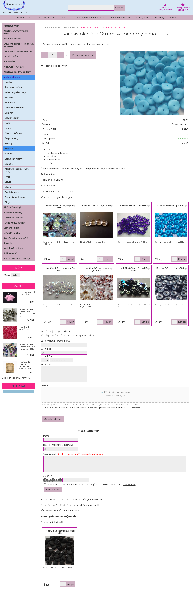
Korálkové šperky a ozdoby (17, 72)
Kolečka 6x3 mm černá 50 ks (170, 268)
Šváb (7, 123)
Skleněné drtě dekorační (15, 238)
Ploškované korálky (13, 217)
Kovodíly (7, 243)
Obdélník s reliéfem (15, 197)
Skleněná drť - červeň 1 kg (25, 328)
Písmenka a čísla (13, 87)
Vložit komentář (88, 430)
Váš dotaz (52, 156)
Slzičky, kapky (12, 118)
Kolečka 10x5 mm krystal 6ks (96, 205)
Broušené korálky (12, 38)
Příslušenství (9, 253)
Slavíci (8, 187)
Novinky (159, 17)
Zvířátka (9, 97)
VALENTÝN (9, 61)
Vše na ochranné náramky (16, 258)
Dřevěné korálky (11, 228)
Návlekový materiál (13, 248)
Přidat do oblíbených (54, 65)
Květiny (8, 143)
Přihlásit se (165, 7)
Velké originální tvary (15, 92)
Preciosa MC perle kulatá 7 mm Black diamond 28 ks (27, 312)
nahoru (188, 587)
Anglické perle (12, 192)
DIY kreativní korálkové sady (17, 51)
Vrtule (8, 182)
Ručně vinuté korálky (14, 222)
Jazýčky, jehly (12, 138)
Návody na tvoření (120, 17)
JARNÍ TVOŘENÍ (11, 56)
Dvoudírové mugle (14, 107)
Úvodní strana (25, 17)
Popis (50, 149)
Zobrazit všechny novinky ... (17, 377)
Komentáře (53, 159)
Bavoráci (9, 153)
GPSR (50, 163)
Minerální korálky (11, 233)
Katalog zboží (46, 17)
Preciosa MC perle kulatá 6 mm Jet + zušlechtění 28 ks (27, 346)
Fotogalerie (142, 17)
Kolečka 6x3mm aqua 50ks (171, 205)
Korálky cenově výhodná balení (15, 32)
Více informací (134, 408)
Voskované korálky (12, 212)
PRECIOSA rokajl (12, 207)
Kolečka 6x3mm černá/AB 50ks (134, 269)
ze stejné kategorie (57, 153)
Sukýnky (9, 113)
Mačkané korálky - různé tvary (17, 170)
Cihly (7, 202)
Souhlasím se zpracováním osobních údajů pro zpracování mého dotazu (85, 407)
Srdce (8, 128)
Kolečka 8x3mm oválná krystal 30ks (97, 269)
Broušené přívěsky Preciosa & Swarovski (18, 45)
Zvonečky (10, 102)
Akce (173, 17)
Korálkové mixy (11, 26)
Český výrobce (179, 124)
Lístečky (9, 164)
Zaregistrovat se (165, 10)
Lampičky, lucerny (14, 159)
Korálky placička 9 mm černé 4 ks (59, 532)
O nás (63, 17)
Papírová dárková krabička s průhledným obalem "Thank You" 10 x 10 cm (27, 365)
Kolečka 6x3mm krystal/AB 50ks (59, 269)
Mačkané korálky (11, 77)
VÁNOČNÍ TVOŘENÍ (13, 67)
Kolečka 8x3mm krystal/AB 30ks (59, 206)
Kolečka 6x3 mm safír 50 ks (133, 205)
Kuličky (8, 82)
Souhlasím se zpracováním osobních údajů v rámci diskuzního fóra (84, 484)
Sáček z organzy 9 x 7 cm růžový (27, 293)
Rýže (7, 176)
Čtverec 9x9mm (13, 133)
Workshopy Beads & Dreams (88, 17)
